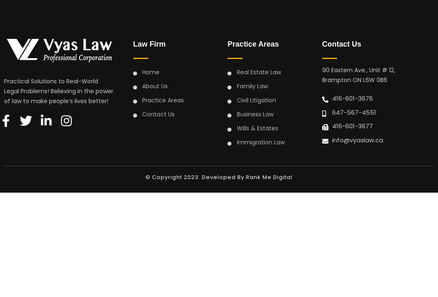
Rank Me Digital (269, 177)
